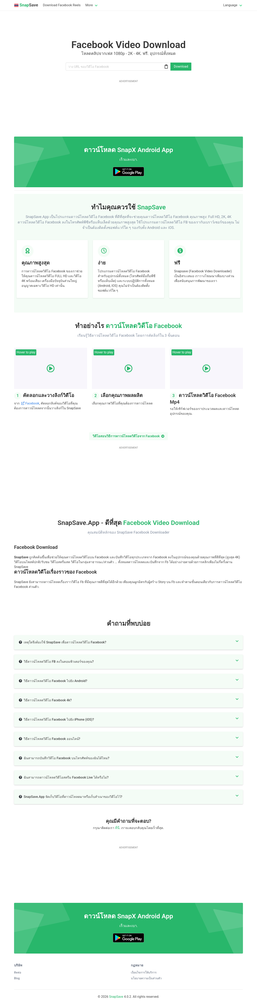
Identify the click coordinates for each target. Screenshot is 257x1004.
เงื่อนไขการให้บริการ (144, 972)
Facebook (32, 403)
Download (181, 66)
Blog (17, 978)
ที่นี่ (117, 828)
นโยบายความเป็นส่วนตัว (146, 978)
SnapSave (116, 997)
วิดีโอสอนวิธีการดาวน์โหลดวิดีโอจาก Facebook (129, 436)
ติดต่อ (17, 972)
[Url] (118, 67)
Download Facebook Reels (62, 5)
